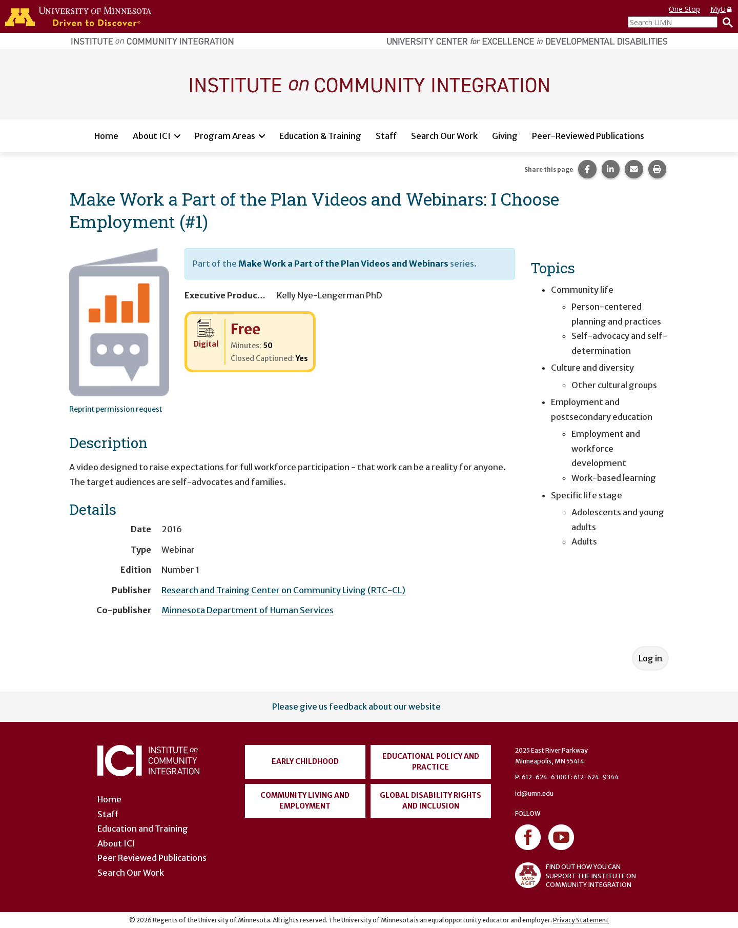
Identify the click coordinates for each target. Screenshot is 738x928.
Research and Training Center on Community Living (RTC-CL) (283, 590)
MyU (721, 9)
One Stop (684, 9)
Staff (386, 136)
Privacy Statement (581, 920)
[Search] (725, 22)
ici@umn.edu (534, 793)
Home (106, 136)
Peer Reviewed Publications (152, 858)
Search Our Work (444, 136)
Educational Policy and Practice (430, 762)
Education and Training (142, 828)
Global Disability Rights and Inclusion (430, 801)
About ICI (152, 136)
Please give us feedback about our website (356, 706)
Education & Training (320, 136)
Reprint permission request (115, 409)
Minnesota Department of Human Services (247, 610)
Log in (650, 658)
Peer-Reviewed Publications (588, 136)
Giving (505, 136)
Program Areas (225, 136)
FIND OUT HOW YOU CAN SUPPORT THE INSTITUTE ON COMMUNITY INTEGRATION (575, 875)
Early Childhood (305, 761)
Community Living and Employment (305, 801)
